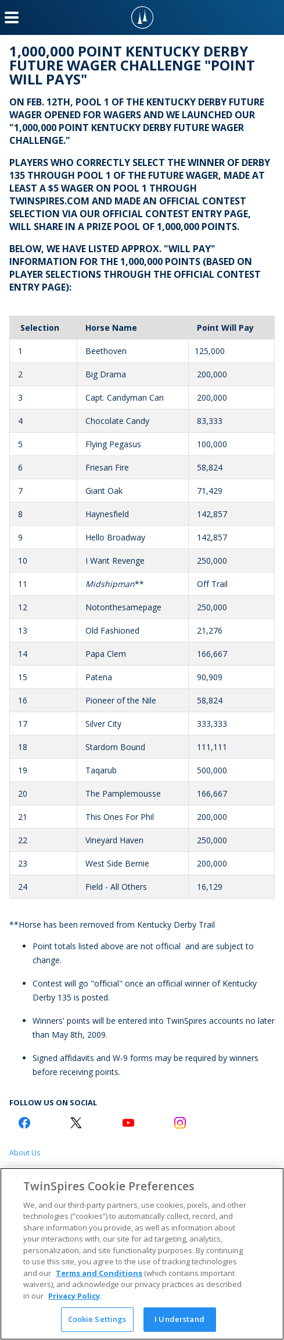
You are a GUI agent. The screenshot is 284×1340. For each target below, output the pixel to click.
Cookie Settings (97, 1319)
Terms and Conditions (99, 1273)
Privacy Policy (74, 1295)
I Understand (179, 1319)
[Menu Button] (11, 17)
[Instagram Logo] (180, 1123)
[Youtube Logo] (128, 1123)
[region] (142, 1254)
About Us (24, 1153)
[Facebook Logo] (24, 1123)
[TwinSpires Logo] (142, 17)
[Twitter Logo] (76, 1123)
